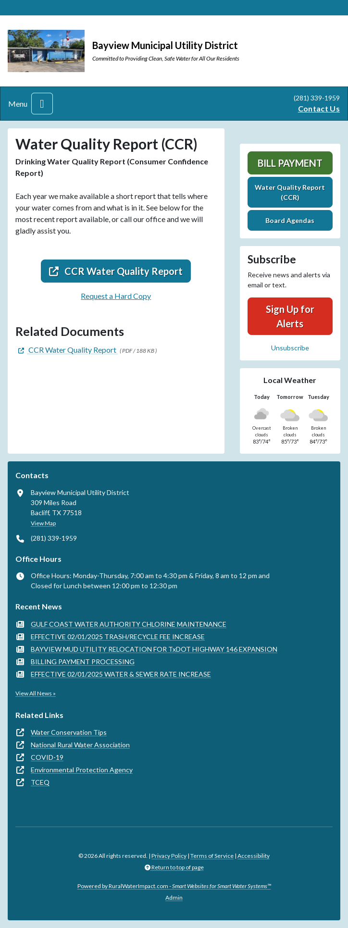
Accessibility (253, 855)
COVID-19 (47, 757)
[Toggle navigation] (42, 103)
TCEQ (40, 782)
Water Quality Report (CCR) (290, 192)
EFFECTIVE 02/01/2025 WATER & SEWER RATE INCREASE (121, 674)
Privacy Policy (168, 855)
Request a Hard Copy (116, 295)
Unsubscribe (290, 348)
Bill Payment (290, 163)
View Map (43, 523)
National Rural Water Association (80, 745)
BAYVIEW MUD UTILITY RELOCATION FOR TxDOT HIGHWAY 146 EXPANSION (154, 649)
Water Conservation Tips (69, 732)
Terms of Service (212, 855)
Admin (174, 897)
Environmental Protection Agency (82, 770)
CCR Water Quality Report (116, 271)
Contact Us (319, 108)
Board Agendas (289, 220)
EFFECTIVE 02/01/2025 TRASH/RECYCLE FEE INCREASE (118, 636)
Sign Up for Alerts (290, 316)
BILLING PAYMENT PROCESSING (83, 661)
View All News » (35, 693)
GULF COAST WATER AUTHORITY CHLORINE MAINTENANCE (128, 624)
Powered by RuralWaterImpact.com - (174, 886)
